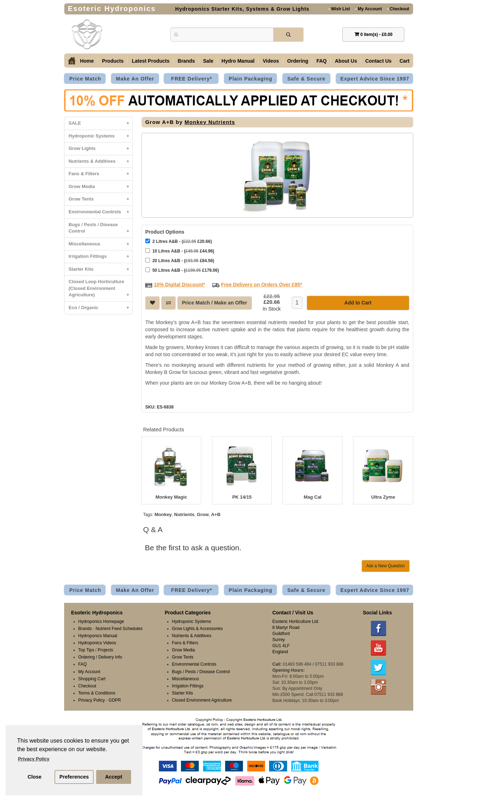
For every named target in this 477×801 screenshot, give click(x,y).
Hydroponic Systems (100, 136)
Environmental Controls (100, 212)
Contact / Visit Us (293, 612)
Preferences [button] (74, 777)
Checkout (398, 8)
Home (87, 61)
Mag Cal (312, 497)
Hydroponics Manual (97, 635)
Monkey (163, 514)
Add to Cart (358, 303)
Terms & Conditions (96, 693)
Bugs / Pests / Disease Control (100, 230)
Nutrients (184, 514)
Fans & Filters (100, 174)
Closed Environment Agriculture (202, 700)
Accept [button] (113, 777)
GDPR (115, 700)
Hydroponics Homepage (101, 621)
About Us (346, 61)
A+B (215, 514)
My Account (368, 8)
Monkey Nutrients (210, 122)
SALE (100, 123)
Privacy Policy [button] (34, 758)
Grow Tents (100, 199)
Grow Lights (100, 148)
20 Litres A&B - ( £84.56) (179, 260)
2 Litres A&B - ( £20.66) (178, 241)
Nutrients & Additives (100, 161)
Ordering (297, 61)
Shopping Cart (92, 678)
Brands (186, 61)
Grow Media (100, 187)
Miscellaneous (100, 244)
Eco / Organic (100, 308)
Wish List (339, 8)
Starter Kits (100, 269)
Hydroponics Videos (97, 642)
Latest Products (151, 61)
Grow (203, 514)
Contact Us (378, 61)
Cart (405, 61)
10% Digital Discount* (179, 284)
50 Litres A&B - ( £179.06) (182, 270)
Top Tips (86, 649)
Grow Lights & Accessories (197, 628)
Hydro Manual (238, 61)
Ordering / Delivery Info (100, 657)
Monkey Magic (171, 497)
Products (113, 61)
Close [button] (34, 777)
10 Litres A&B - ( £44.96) (179, 251)
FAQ (321, 61)
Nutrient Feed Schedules (118, 628)
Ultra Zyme (383, 497)
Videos (271, 61)
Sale (208, 61)
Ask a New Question (385, 565)
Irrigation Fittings (100, 256)
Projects (105, 649)
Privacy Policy (91, 700)
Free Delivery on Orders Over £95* (261, 284)
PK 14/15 (242, 497)
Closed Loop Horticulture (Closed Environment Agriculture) (100, 290)
